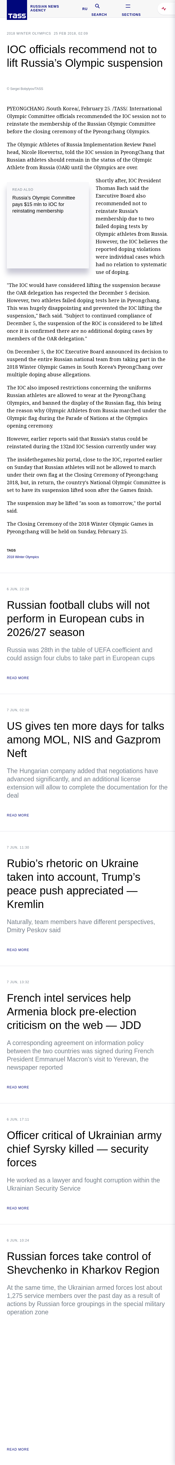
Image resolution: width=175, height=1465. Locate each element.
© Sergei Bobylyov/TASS (25, 89)
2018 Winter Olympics (23, 557)
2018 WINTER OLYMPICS (29, 33)
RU (85, 9)
